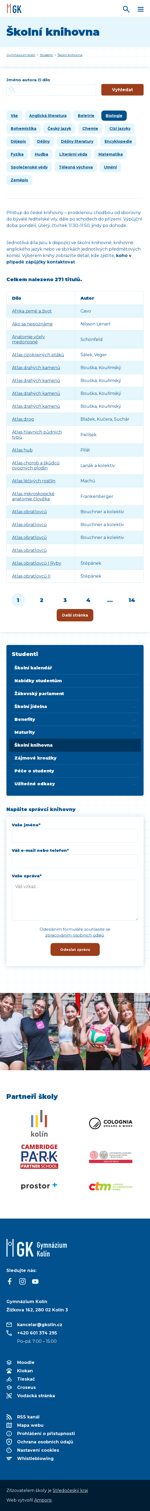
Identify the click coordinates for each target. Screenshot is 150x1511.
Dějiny (43, 141)
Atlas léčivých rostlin (33, 480)
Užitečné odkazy (34, 783)
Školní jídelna (30, 706)
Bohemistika (23, 128)
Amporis (43, 1500)
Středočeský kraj (70, 1490)
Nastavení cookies (38, 1450)
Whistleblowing (35, 1458)
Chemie (90, 128)
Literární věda (73, 154)
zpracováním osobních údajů (74, 935)
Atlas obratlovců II (31, 576)
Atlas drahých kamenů (36, 367)
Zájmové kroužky (35, 758)
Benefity (24, 719)
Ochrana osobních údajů (45, 1441)
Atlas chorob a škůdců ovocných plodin (36, 465)
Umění (110, 167)
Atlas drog (23, 419)
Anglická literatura (48, 115)
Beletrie (86, 115)
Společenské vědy (29, 167)
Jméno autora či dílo (28, 79)
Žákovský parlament (39, 693)
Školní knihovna (33, 745)
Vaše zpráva (27, 875)
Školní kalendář (33, 667)
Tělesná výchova (76, 167)
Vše (14, 115)
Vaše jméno (26, 824)
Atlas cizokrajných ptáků (38, 354)
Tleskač (26, 1379)
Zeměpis (19, 180)
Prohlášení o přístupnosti (46, 1433)
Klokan (25, 1370)
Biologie (114, 115)
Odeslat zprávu (75, 949)
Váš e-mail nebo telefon (40, 850)
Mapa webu (30, 1425)
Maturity (24, 732)
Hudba (41, 154)
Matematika (110, 154)
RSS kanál (28, 1417)
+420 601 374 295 (37, 1333)
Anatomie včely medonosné (28, 339)
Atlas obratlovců (29, 511)
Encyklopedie (118, 141)
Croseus (26, 1387)
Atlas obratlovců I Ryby (36, 563)
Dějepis (18, 141)
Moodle (25, 1362)
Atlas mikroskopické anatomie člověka (33, 496)
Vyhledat (122, 89)
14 (132, 600)
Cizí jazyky (119, 128)
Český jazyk (59, 128)
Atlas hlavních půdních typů (37, 435)
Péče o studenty (34, 770)
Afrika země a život (32, 311)
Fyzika (17, 154)
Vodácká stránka (36, 1395)
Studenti (25, 654)
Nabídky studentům (38, 680)
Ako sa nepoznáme (32, 324)
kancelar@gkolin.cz (39, 1324)
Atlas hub (22, 450)
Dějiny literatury (77, 141)
